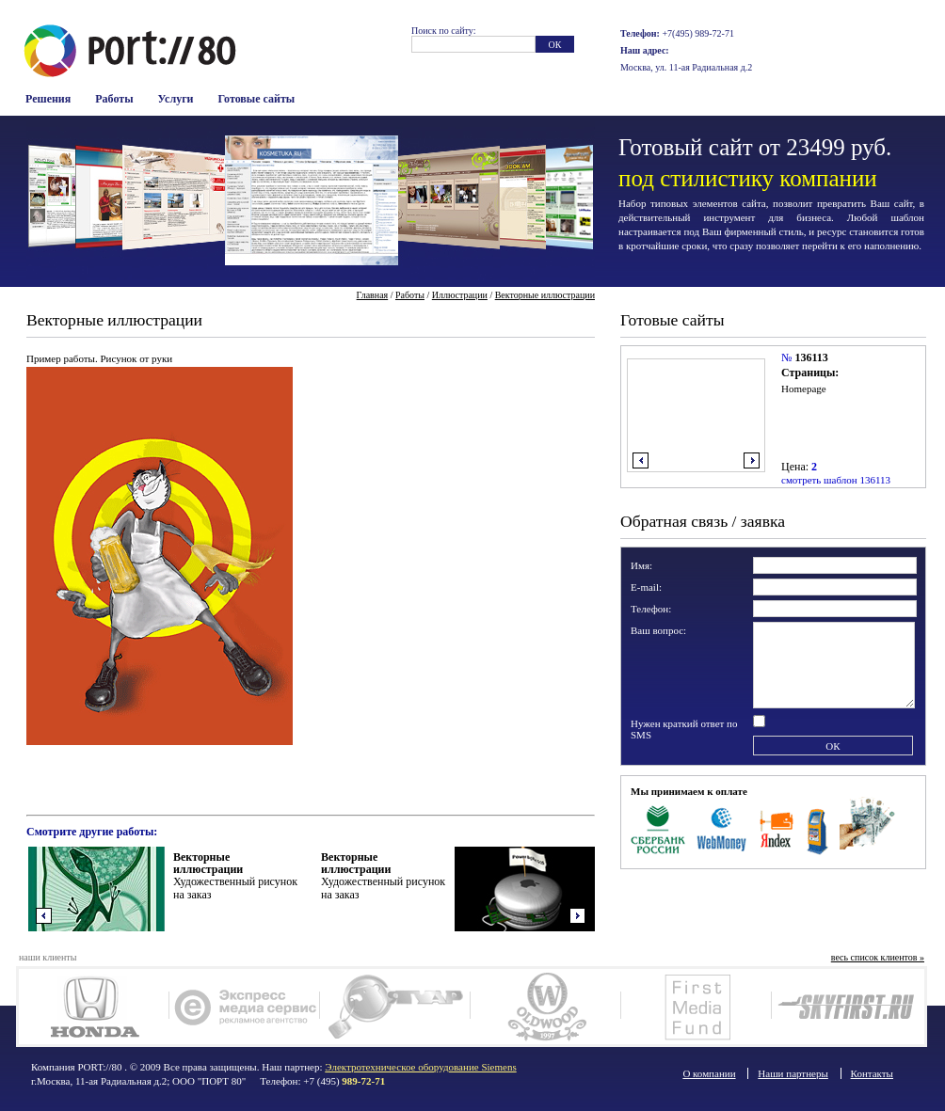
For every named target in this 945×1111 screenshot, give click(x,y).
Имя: (641, 565)
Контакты (872, 1073)
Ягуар (395, 1006)
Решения (48, 98)
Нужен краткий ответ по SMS (684, 729)
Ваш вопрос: (658, 630)
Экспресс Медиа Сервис (244, 1006)
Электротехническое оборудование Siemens (420, 1066)
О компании (708, 1073)
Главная (373, 295)
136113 (810, 357)
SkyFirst (846, 1006)
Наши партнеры (793, 1073)
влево (641, 460)
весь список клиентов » (877, 957)
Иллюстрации (460, 295)
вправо (752, 460)
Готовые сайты (257, 98)
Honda (93, 1006)
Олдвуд (545, 1006)
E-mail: (646, 587)
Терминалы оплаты (817, 828)
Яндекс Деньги (777, 828)
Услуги (176, 98)
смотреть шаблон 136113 (835, 479)
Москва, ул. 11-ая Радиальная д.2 (686, 67)
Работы (114, 98)
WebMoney (722, 828)
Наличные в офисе (867, 828)
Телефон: (651, 608)
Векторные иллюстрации (545, 295)
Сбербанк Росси (658, 828)
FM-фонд (696, 1006)
